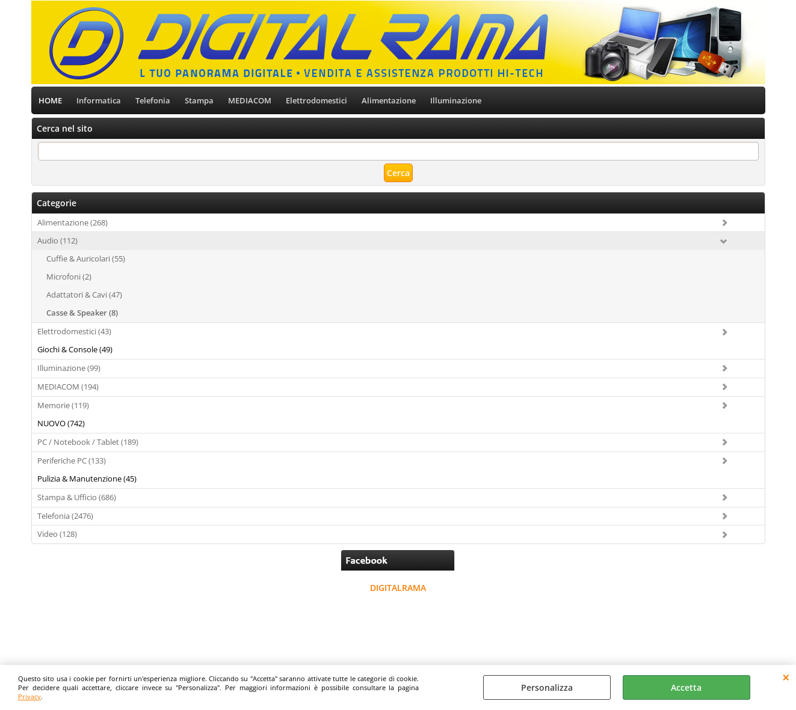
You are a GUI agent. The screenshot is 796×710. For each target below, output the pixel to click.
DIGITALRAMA (398, 587)
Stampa (199, 100)
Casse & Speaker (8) (82, 312)
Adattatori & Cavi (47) (84, 294)
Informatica (98, 100)
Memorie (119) (63, 405)
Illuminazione (455, 100)
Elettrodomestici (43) (74, 331)
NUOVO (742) (61, 423)
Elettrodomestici (316, 100)
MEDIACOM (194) (68, 386)
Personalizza (547, 687)
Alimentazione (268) (72, 222)
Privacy (29, 696)
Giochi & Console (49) (75, 349)
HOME (50, 100)
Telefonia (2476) (65, 515)
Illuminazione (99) (68, 368)
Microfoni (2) (68, 276)
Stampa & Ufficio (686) (76, 497)
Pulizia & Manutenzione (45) (87, 478)
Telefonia (152, 100)
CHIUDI (786, 677)
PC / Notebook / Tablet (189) (87, 441)
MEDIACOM (249, 100)
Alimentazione (389, 100)
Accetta (686, 687)
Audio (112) (57, 240)
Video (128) (57, 533)
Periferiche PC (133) (71, 460)
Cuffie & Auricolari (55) (85, 258)
